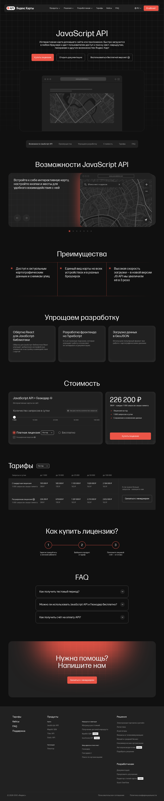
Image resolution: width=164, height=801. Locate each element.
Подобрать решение (125, 751)
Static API (51, 737)
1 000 (14, 420)
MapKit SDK (52, 729)
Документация (123, 770)
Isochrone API (91, 738)
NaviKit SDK (90, 733)
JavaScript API (53, 725)
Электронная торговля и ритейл (130, 723)
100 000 (96, 420)
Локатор (50, 749)
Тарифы (99, 8)
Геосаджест (87, 753)
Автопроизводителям (129, 747)
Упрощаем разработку (87, 144)
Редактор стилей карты (130, 778)
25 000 (55, 420)
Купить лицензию (42, 57)
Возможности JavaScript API (40, 144)
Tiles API (50, 733)
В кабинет (151, 8)
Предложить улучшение (127, 774)
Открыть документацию (70, 57)
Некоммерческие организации (130, 743)
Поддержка (18, 731)
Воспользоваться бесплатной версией (110, 57)
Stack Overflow (123, 783)
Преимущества (65, 144)
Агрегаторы (122, 731)
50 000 (76, 420)
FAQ (117, 8)
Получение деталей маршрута (95, 729)
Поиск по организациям (92, 757)
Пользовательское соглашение (111, 795)
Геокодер (86, 749)
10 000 (35, 420)
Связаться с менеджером (137, 498)
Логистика (121, 727)
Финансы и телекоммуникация (130, 735)
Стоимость (108, 144)
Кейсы (109, 8)
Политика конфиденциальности (143, 795)
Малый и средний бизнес (127, 739)
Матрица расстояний (91, 725)
